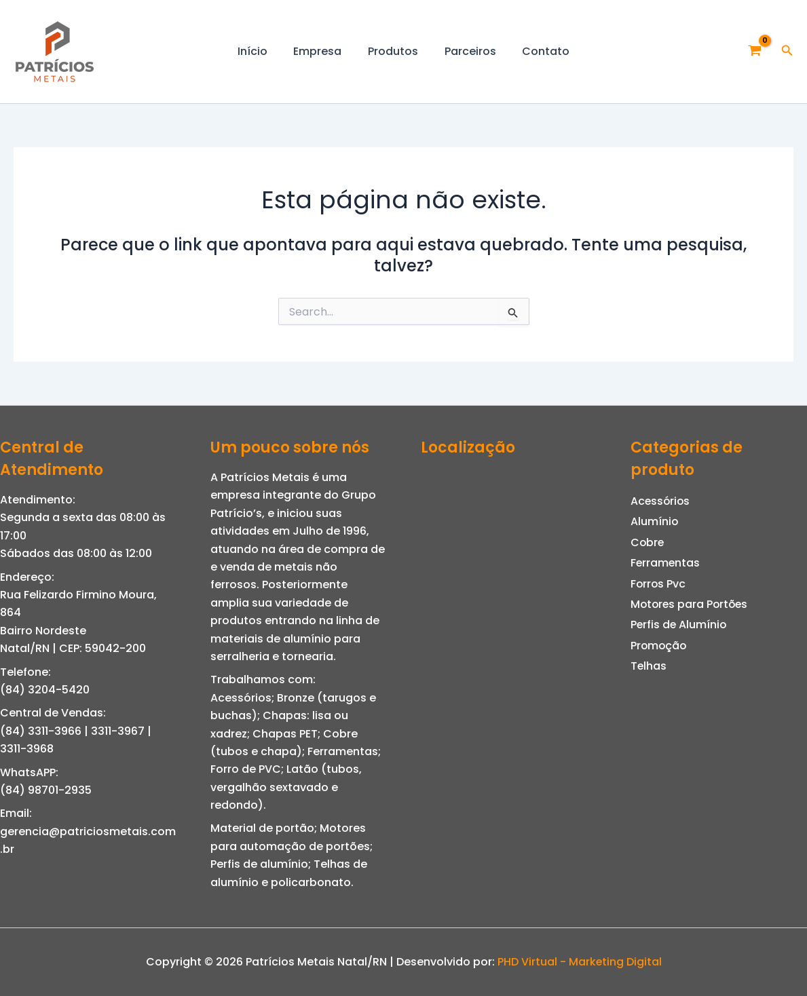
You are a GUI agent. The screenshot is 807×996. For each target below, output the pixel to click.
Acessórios (661, 501)
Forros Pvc (659, 584)
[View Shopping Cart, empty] (755, 51)
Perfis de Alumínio (679, 624)
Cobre (648, 542)
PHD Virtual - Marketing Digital (579, 962)
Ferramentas (666, 563)
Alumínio (655, 521)
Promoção (659, 645)
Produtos (393, 51)
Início (261, 51)
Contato (537, 51)
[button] (787, 51)
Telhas (649, 666)
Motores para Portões (691, 604)
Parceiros (465, 51)
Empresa (322, 51)
